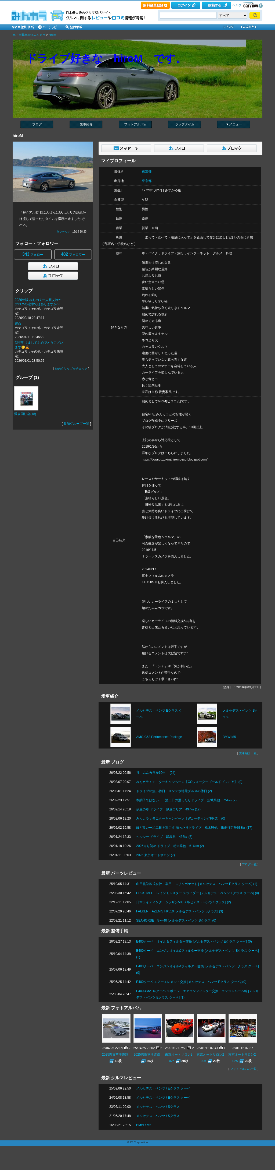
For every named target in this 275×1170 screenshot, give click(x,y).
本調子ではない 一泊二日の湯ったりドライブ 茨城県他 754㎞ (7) (186, 800)
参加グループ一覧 (76, 424)
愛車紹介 (86, 124)
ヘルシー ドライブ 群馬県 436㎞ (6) (164, 837)
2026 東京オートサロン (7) (155, 855)
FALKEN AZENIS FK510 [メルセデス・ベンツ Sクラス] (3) (179, 911)
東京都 (146, 171)
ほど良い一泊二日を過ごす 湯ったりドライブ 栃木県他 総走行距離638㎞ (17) (194, 828)
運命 (18, 323)
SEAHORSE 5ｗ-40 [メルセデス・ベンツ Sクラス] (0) (176, 920)
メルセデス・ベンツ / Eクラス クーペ (163, 1088)
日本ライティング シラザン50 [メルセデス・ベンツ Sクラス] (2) (183, 902)
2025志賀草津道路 (115, 1054)
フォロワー (73, 254)
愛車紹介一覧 (248, 753)
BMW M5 (229, 737)
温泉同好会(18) (25, 414)
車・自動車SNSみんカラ (29, 34)
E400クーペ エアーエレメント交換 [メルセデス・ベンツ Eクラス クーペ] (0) (191, 982)
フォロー (32, 254)
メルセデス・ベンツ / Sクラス (158, 1107)
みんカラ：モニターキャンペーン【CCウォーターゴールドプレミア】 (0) (189, 782)
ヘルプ (237, 5)
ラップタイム (184, 124)
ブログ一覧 (249, 864)
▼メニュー (234, 124)
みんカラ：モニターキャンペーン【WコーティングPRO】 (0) (180, 818)
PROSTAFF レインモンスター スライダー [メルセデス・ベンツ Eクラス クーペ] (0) (197, 893)
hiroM (52, 34)
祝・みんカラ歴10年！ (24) (155, 773)
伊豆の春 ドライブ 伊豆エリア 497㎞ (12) (168, 809)
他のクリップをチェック (71, 368)
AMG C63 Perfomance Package (159, 737)
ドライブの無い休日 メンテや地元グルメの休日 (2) (174, 791)
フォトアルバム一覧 (243, 1068)
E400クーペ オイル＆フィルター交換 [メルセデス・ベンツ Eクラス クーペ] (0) (194, 941)
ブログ (37, 124)
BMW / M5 (143, 1125)
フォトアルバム (135, 124)
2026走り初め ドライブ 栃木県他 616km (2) (170, 846)
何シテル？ (63, 231)
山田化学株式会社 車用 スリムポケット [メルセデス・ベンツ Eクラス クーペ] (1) (196, 884)
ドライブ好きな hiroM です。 (106, 58)
